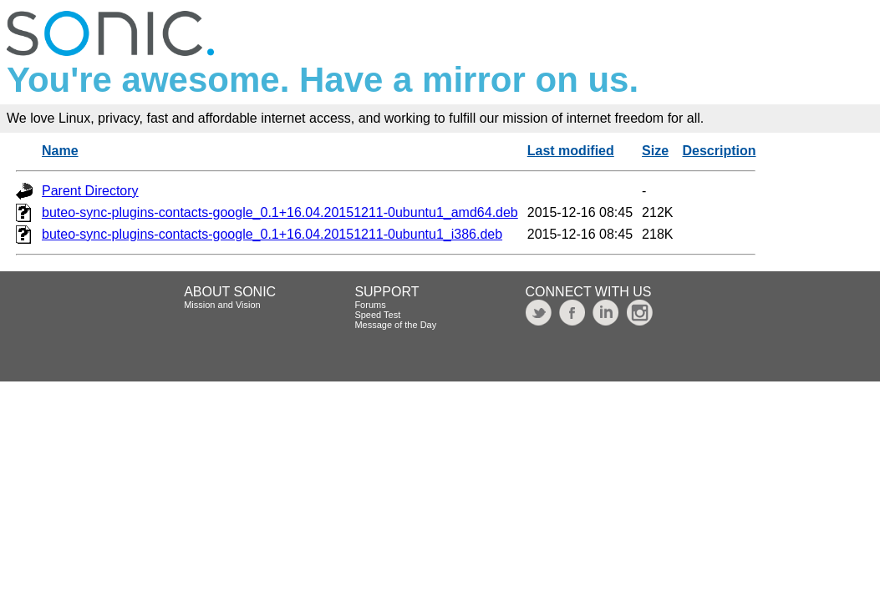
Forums (369, 305)
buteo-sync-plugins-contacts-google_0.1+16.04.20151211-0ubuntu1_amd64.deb (280, 212)
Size (655, 151)
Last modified (570, 151)
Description (718, 151)
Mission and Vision (222, 305)
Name (60, 151)
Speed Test (377, 315)
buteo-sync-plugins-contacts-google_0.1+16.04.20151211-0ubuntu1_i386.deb (272, 234)
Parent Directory (90, 191)
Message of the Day (395, 325)
